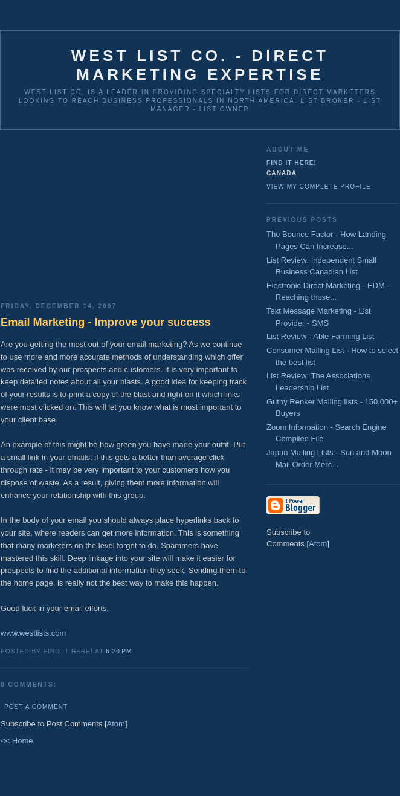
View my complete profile (318, 186)
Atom (116, 723)
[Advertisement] (124, 211)
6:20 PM (119, 651)
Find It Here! (291, 163)
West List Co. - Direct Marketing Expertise (200, 65)
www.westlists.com (33, 633)
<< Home (17, 740)
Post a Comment (36, 707)
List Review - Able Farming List (320, 336)
